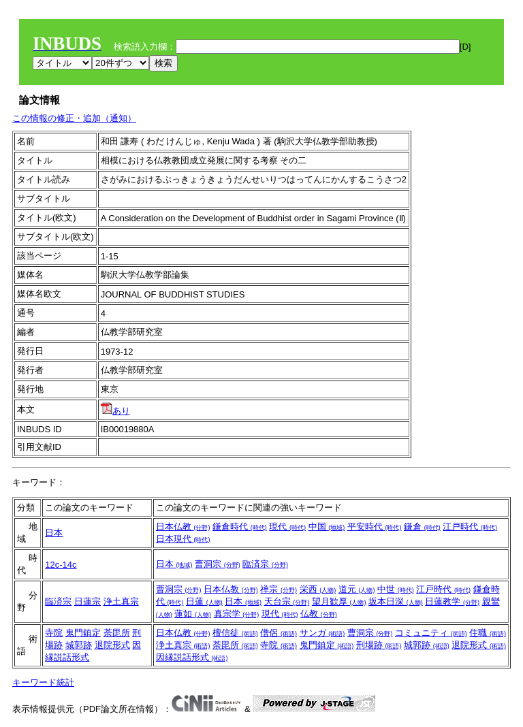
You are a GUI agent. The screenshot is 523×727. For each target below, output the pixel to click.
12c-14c (60, 565)
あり (115, 411)
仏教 (318, 614)
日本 (54, 533)
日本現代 (183, 539)
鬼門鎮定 (83, 633)
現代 (287, 526)
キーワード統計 (43, 682)
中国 (326, 526)
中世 (395, 589)
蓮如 (192, 614)
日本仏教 (183, 526)
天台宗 (287, 601)
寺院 (54, 633)
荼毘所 (117, 633)
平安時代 (374, 526)
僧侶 (278, 633)
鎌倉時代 (239, 526)
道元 (356, 589)
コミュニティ (431, 633)
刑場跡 (379, 645)
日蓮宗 (87, 601)
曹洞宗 (217, 564)
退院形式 (112, 645)
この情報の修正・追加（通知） (74, 118)
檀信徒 (235, 633)
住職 (487, 633)
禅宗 (278, 589)
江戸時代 (470, 526)
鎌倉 (422, 526)
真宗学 (236, 614)
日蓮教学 (452, 601)
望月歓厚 (339, 601)
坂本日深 (395, 601)
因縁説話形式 (192, 657)
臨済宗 (265, 564)
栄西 (318, 589)
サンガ (322, 633)
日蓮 (204, 601)
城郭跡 (78, 645)
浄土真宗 (121, 601)
